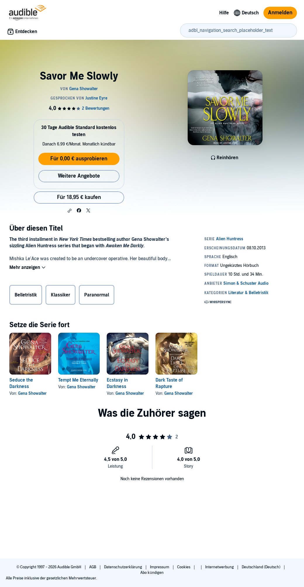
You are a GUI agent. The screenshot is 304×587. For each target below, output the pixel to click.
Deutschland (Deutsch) (261, 567)
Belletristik (26, 295)
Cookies (184, 567)
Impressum (160, 567)
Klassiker (60, 295)
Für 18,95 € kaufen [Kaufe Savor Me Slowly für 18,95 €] (79, 197)
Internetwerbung (220, 567)
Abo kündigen (151, 572)
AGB (93, 567)
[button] (69, 210)
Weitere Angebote (79, 176)
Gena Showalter (32, 393)
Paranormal (96, 295)
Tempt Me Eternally (78, 380)
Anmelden (280, 13)
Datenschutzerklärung (123, 567)
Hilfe (224, 13)
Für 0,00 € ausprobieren (78, 159)
